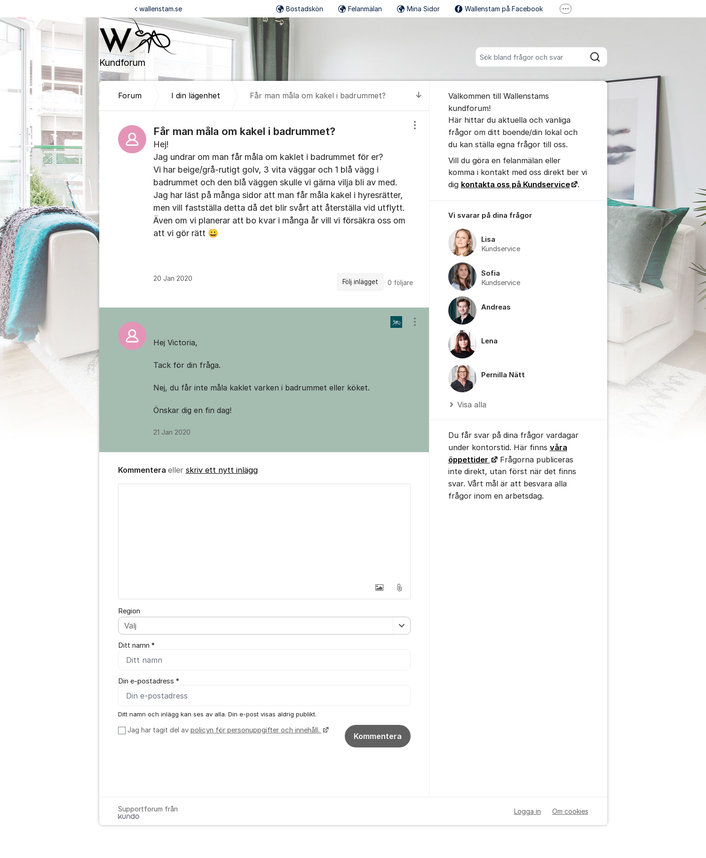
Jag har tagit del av (227, 730)
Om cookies (570, 811)
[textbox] (264, 531)
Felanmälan (360, 9)
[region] (264, 209)
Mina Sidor (418, 9)
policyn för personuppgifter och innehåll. (256, 730)
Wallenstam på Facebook (499, 9)
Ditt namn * (136, 645)
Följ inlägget (360, 282)
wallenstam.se (158, 9)
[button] (380, 587)
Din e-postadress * (148, 681)
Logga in (527, 811)
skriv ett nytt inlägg (222, 470)
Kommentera (378, 736)
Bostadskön (299, 9)
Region (129, 611)
